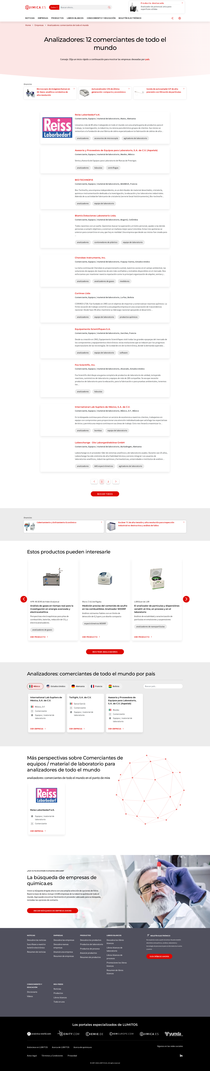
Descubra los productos (90, 940)
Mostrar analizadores (105, 651)
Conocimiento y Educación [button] (101, 18)
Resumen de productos (90, 957)
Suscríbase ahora (159, 956)
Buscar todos (105, 494)
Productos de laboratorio (91, 944)
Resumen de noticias (36, 951)
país (147, 59)
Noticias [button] (30, 18)
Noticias (57, 988)
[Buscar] (109, 7)
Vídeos (30, 996)
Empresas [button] (43, 18)
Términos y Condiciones (52, 1055)
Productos (58, 993)
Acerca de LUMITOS (60, 1047)
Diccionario (32, 992)
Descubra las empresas (64, 940)
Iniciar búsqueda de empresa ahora (53, 910)
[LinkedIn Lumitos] (181, 1055)
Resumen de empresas (64, 956)
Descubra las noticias (36, 940)
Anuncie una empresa (63, 951)
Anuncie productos (88, 953)
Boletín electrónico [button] (130, 18)
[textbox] (163, 686)
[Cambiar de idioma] (179, 18)
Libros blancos (60, 997)
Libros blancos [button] (75, 18)
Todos (53, 7)
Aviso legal (32, 1055)
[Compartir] (172, 18)
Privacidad (72, 1055)
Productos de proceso (90, 948)
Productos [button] (57, 18)
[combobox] (163, 686)
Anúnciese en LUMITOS (37, 1047)
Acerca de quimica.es (83, 1047)
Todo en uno (59, 1001)
